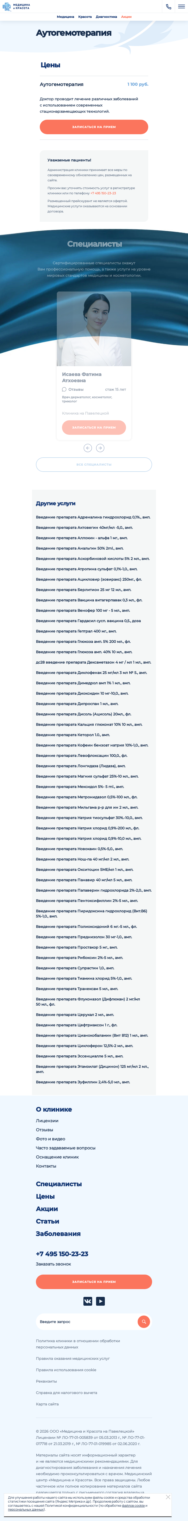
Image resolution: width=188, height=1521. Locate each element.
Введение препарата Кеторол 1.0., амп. (73, 735)
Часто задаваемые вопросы (66, 1148)
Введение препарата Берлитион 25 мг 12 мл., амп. (83, 589)
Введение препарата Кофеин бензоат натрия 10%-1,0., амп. (92, 745)
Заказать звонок (53, 1264)
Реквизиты (46, 1381)
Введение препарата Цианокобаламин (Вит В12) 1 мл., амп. (92, 1035)
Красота (85, 17)
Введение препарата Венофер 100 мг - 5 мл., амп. (83, 610)
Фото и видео (50, 1138)
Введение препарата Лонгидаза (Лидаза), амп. (81, 766)
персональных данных (26, 1509)
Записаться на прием (94, 127)
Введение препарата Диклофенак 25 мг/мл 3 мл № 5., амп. (91, 672)
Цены (45, 1196)
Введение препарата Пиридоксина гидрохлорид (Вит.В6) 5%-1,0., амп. (91, 914)
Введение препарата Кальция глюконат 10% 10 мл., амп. (89, 724)
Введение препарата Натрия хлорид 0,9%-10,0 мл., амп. (88, 838)
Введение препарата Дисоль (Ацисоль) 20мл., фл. (83, 714)
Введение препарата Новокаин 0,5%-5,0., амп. (79, 849)
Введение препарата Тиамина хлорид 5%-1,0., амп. (84, 978)
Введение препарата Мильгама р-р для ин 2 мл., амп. (87, 807)
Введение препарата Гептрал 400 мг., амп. (76, 631)
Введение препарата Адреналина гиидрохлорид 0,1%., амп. (93, 517)
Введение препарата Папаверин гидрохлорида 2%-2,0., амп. (94, 890)
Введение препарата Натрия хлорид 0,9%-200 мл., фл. (87, 828)
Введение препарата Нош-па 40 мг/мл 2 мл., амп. (82, 859)
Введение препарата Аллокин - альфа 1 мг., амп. (82, 538)
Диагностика (106, 17)
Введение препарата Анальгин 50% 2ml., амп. (79, 548)
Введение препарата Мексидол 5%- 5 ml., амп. (80, 786)
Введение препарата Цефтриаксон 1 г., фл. (76, 1025)
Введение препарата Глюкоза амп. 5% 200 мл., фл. (83, 641)
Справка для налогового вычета (66, 1392)
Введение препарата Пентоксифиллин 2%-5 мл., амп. (87, 900)
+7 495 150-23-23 (103, 193)
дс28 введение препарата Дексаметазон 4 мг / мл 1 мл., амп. (93, 662)
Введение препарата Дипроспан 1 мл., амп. (77, 703)
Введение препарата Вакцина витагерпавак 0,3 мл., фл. (89, 600)
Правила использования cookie (66, 1370)
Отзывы (44, 1129)
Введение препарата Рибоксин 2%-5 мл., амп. (79, 957)
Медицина (65, 17)
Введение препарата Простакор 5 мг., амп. (77, 947)
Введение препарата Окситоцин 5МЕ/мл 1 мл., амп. (84, 869)
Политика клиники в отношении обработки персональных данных (78, 1344)
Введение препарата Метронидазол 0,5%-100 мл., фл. (86, 797)
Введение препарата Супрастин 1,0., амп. (75, 968)
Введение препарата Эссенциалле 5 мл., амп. (79, 1056)
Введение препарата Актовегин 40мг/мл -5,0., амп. (84, 527)
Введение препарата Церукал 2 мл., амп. (75, 1014)
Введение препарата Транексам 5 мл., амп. (77, 988)
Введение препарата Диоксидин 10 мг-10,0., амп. (82, 693)
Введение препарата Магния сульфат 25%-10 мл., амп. (87, 776)
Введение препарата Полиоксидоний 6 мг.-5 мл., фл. (86, 926)
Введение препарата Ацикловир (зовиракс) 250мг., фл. (89, 579)
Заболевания (58, 1234)
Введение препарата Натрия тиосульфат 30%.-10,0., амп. (89, 817)
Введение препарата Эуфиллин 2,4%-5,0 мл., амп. (83, 1082)
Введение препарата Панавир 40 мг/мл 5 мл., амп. (84, 880)
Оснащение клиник (57, 1157)
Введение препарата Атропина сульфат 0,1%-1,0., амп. (86, 569)
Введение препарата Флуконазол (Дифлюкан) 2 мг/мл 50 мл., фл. (88, 1002)
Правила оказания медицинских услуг (73, 1358)
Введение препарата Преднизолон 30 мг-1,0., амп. (84, 937)
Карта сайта (47, 1404)
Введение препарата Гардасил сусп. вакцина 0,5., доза (88, 621)
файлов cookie (133, 1505)
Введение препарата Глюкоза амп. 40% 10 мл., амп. (84, 652)
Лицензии (47, 1120)
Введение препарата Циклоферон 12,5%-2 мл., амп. (84, 1045)
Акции (126, 17)
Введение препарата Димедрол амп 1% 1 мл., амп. (83, 683)
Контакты (46, 1166)
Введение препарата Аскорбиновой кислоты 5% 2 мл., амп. (93, 558)
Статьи (47, 1221)
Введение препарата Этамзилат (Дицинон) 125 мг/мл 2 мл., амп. (92, 1069)
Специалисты (59, 1184)
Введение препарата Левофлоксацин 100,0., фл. (81, 755)
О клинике (54, 1109)
